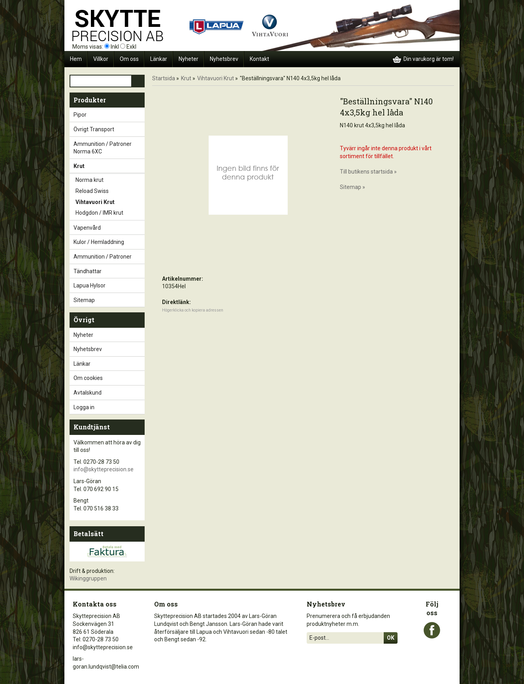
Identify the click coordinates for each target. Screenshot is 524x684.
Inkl (115, 46)
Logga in (84, 407)
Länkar (158, 59)
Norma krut (110, 180)
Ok (390, 638)
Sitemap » (352, 187)
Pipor (109, 115)
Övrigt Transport (109, 129)
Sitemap (84, 300)
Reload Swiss (110, 191)
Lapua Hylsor (109, 285)
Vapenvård (109, 228)
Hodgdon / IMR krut (110, 213)
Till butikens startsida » (368, 171)
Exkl (131, 46)
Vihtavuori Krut (110, 202)
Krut (109, 166)
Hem (76, 59)
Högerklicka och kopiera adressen (192, 310)
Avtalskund (88, 392)
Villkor (100, 59)
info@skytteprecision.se (104, 469)
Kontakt (259, 59)
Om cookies (88, 378)
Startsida (163, 78)
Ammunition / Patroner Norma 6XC (109, 148)
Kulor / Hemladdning (109, 242)
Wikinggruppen (88, 578)
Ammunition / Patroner (109, 256)
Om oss (129, 59)
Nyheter (188, 59)
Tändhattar (109, 271)
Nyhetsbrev (224, 59)
